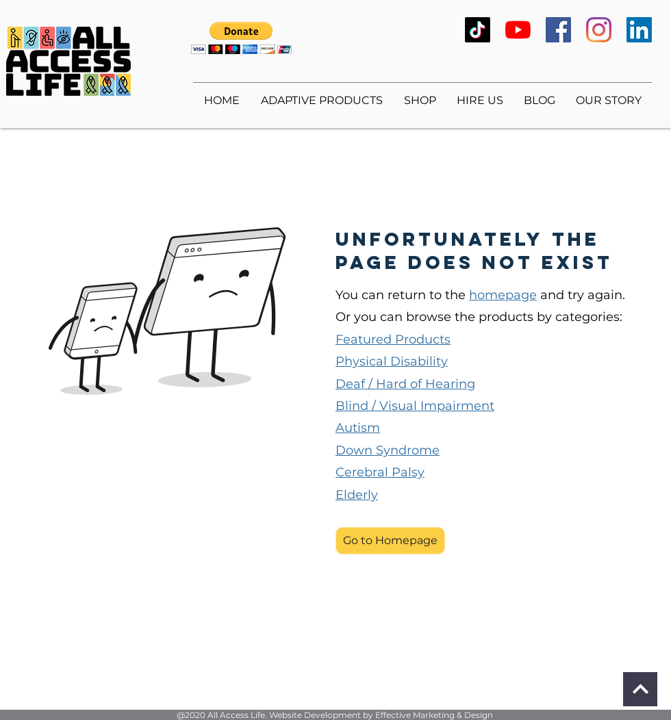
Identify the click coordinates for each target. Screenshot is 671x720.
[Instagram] (598, 29)
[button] (241, 38)
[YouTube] (518, 29)
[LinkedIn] (639, 29)
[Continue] (640, 689)
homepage (503, 295)
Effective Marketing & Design (434, 715)
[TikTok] (477, 29)
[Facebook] (558, 29)
